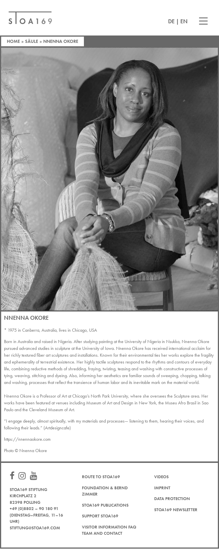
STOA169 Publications (105, 505)
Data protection (172, 499)
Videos (161, 477)
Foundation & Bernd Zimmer (105, 491)
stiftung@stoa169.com (35, 528)
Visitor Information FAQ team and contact (109, 530)
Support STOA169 (100, 516)
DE (171, 21)
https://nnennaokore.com (28, 439)
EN (184, 21)
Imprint (162, 488)
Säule (31, 41)
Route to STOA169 (101, 477)
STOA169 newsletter (175, 510)
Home (13, 41)
